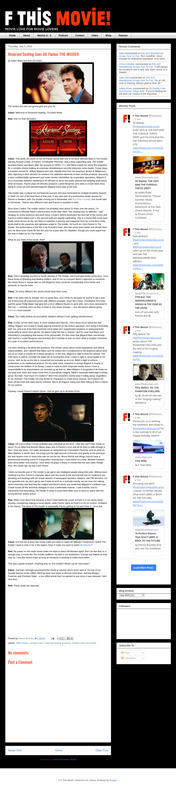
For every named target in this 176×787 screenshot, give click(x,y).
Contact (79, 35)
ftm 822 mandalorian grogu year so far (140, 65)
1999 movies (22, 643)
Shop (108, 35)
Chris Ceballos (127, 64)
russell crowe (78, 643)
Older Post (102, 750)
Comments (128, 658)
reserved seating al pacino (58, 643)
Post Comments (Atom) (64, 759)
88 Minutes (85, 545)
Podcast (63, 35)
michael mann (36, 643)
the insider (91, 643)
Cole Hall (124, 77)
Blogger (113, 780)
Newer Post (15, 750)
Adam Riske (125, 88)
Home (12, 35)
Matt (121, 53)
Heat (64, 165)
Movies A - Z (44, 35)
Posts (125, 652)
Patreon (123, 35)
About (26, 35)
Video (95, 35)
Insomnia (12, 310)
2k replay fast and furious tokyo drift (142, 90)
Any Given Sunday (81, 199)
